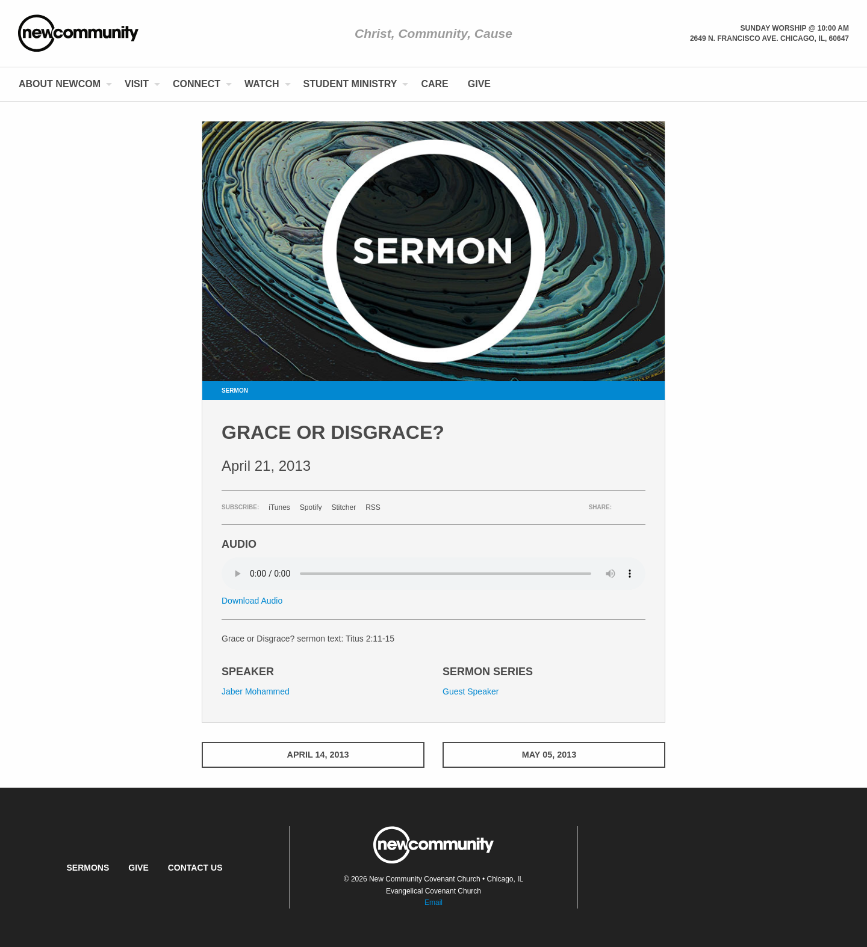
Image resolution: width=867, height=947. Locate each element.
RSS (373, 507)
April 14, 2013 (313, 754)
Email (433, 902)
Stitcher (344, 507)
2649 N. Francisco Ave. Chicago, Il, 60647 (769, 38)
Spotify (311, 507)
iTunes (279, 507)
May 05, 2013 (554, 754)
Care (434, 84)
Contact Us (195, 867)
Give (479, 84)
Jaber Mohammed (256, 691)
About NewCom (60, 84)
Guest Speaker (471, 691)
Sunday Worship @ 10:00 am (795, 28)
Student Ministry (350, 84)
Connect (196, 84)
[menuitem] (62, 84)
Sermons (87, 867)
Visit (137, 84)
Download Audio (252, 600)
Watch (261, 84)
